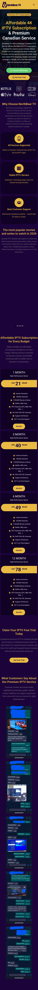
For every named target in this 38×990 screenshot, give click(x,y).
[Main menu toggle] (34, 4)
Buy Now (19, 426)
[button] (15, 325)
